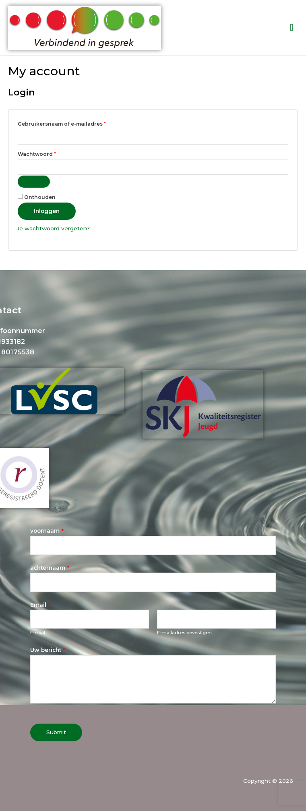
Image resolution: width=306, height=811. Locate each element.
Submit (56, 732)
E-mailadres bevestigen (184, 632)
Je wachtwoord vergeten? (53, 228)
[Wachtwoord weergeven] (34, 182)
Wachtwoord (46, 153)
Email (40, 605)
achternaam (49, 568)
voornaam (47, 531)
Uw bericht (47, 650)
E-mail (37, 632)
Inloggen (47, 211)
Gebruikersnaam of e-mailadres (71, 123)
